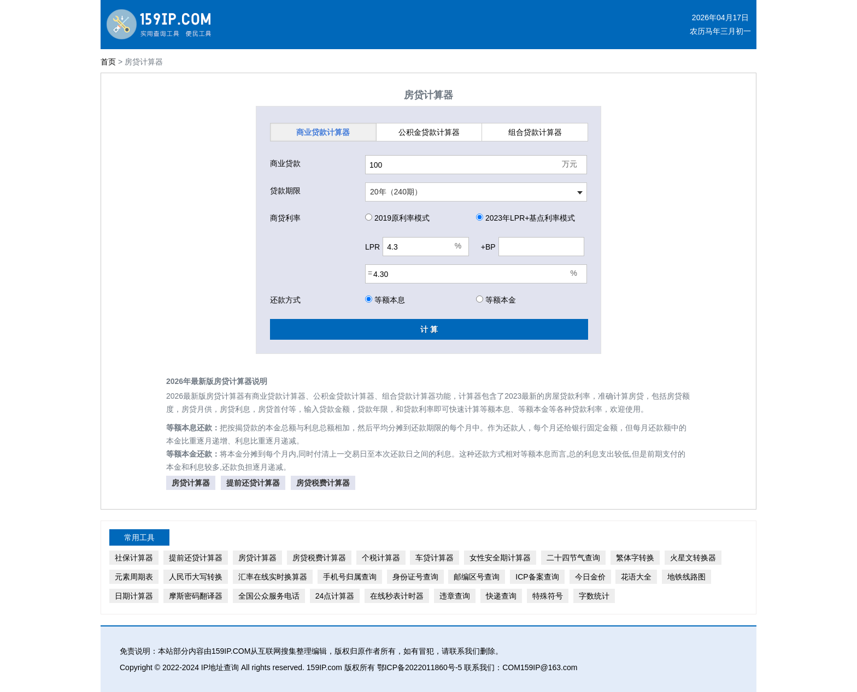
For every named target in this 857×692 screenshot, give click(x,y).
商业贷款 (323, 132)
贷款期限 (285, 190)
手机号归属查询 (350, 576)
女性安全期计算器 (500, 557)
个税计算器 (381, 557)
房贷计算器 (191, 482)
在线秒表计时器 (397, 596)
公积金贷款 (429, 132)
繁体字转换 (635, 557)
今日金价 (590, 576)
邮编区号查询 (477, 576)
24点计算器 (335, 596)
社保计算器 (134, 557)
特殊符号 (547, 596)
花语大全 (636, 576)
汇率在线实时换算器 (272, 576)
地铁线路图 (686, 576)
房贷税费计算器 (323, 482)
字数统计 (594, 596)
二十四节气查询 (573, 557)
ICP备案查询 (537, 576)
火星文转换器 (693, 557)
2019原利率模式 (397, 218)
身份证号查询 (415, 576)
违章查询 (454, 596)
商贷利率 (285, 218)
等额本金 (496, 299)
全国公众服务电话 (269, 596)
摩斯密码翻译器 (195, 596)
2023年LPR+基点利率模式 (525, 218)
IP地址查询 (220, 667)
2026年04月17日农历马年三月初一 (720, 24)
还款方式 (285, 299)
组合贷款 (535, 132)
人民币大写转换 (195, 576)
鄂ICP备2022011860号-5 (419, 667)
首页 (108, 61)
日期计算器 (134, 596)
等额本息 (385, 299)
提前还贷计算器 (253, 482)
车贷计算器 (434, 557)
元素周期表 (134, 576)
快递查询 (501, 596)
